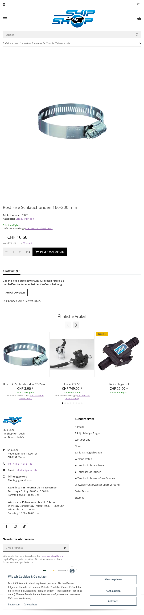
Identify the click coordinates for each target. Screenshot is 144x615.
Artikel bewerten (15, 292)
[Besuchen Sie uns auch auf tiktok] (24, 526)
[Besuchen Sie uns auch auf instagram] (15, 526)
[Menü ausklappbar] (5, 19)
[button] (76, 325)
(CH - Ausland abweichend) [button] (39, 228)
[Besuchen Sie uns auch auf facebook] (6, 526)
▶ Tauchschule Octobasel (90, 465)
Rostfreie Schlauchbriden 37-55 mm (25, 384)
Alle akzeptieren (112, 579)
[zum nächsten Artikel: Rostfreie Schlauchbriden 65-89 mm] (140, 43)
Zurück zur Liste (10, 43)
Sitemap (79, 497)
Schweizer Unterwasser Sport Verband (97, 484)
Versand (27, 243)
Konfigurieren (112, 591)
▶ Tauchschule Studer (88, 471)
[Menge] (13, 252)
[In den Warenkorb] (49, 252)
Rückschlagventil (119, 384)
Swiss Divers (82, 491)
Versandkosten (83, 459)
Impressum (15, 604)
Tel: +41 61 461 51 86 (20, 463)
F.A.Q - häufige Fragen (88, 433)
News (78, 446)
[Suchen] (68, 34)
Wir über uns (82, 439)
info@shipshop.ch (26, 470)
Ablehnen (113, 601)
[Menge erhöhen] (19, 252)
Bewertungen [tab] (11, 271)
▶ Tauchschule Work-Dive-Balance (95, 478)
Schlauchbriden (25, 218)
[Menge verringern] (6, 252)
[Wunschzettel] (138, 4)
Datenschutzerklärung (52, 555)
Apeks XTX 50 (72, 384)
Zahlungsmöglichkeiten (88, 452)
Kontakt (79, 426)
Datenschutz (31, 604)
